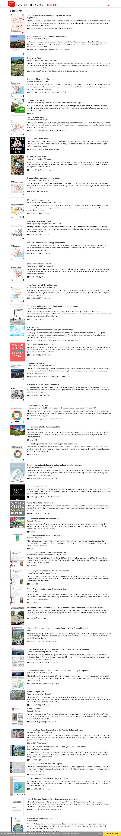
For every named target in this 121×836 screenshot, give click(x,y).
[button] (108, 5)
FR (109, 1)
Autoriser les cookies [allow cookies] (112, 833)
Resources (52, 5)
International (37, 5)
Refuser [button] (98, 833)
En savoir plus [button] (75, 833)
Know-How (21, 5)
